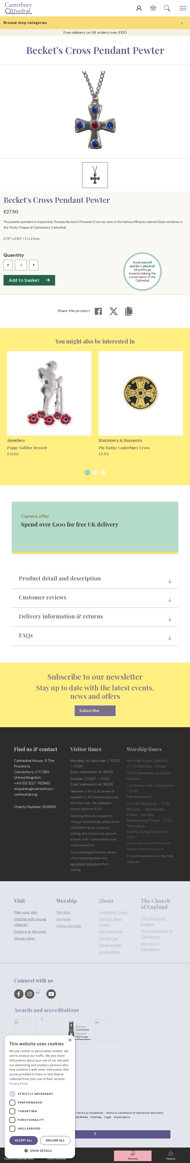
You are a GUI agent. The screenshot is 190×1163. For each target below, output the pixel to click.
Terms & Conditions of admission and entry (134, 1113)
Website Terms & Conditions (84, 1113)
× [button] (70, 1040)
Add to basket (29, 280)
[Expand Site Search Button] (167, 8)
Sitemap (95, 1117)
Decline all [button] (55, 1140)
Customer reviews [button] (42, 597)
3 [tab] (103, 472)
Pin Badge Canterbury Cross (124, 447)
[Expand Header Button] (183, 8)
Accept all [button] (23, 1140)
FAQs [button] (26, 635)
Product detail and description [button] (60, 578)
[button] (95, 1134)
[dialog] (40, 1096)
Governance (122, 1117)
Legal (107, 1117)
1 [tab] (87, 472)
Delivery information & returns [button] (61, 616)
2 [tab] (95, 472)
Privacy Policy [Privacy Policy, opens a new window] (18, 1084)
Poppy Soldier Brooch (27, 447)
